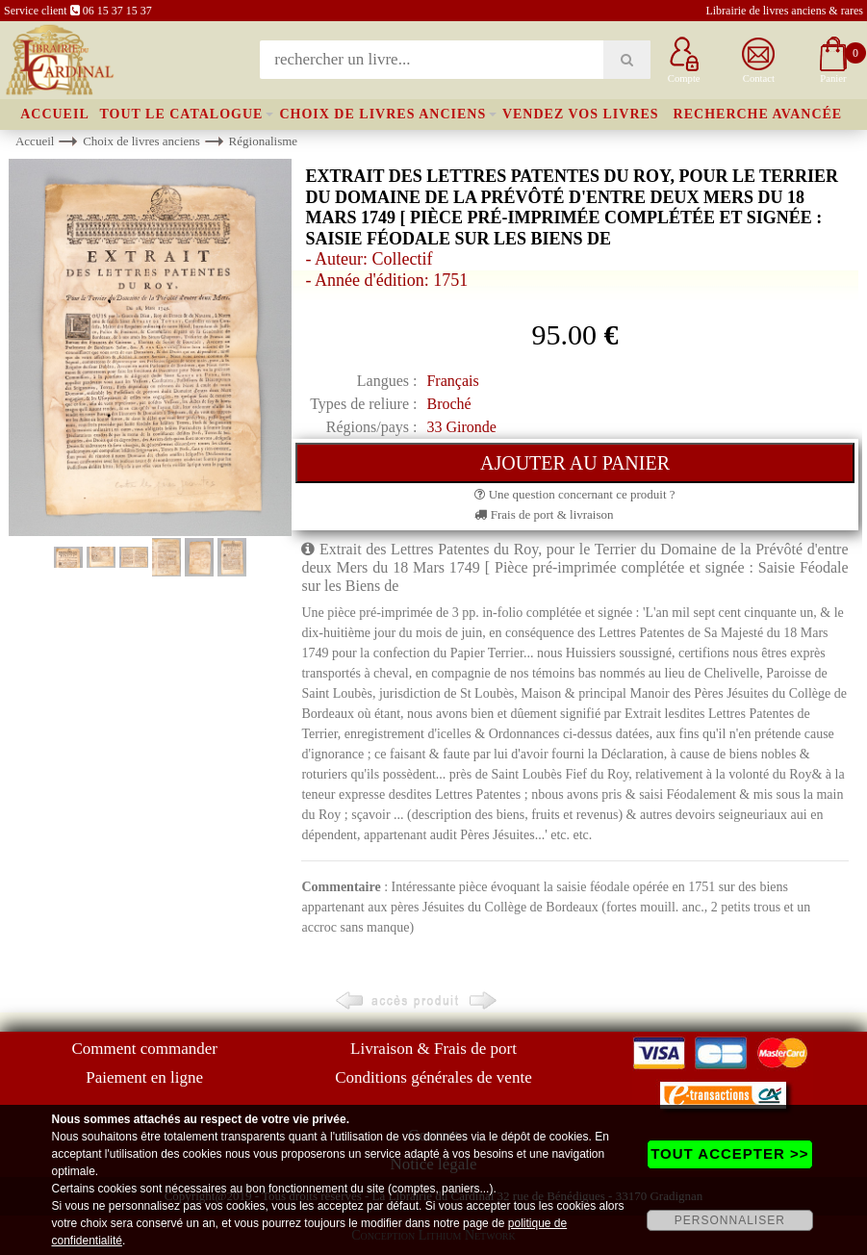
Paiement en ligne (144, 1077)
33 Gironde (461, 427)
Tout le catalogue (181, 114)
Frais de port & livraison (543, 514)
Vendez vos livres (580, 114)
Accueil (54, 114)
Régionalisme (263, 141)
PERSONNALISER (730, 1220)
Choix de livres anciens (382, 114)
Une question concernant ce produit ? (574, 494)
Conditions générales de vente (433, 1077)
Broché (448, 404)
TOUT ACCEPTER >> (729, 1153)
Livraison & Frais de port (433, 1048)
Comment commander (144, 1048)
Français (452, 380)
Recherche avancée (758, 114)
